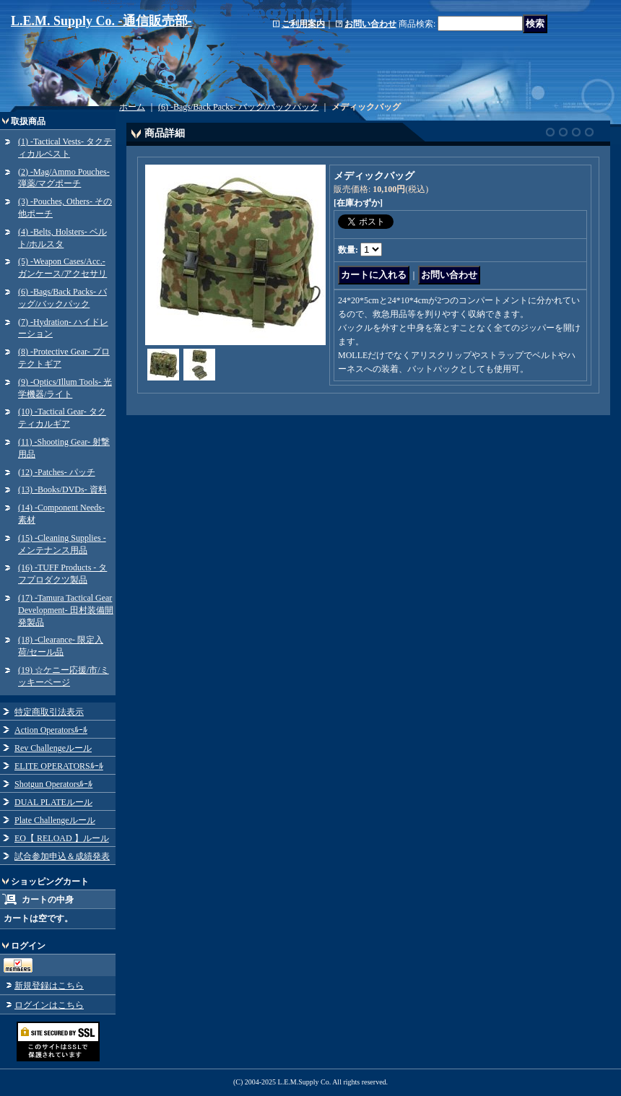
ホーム (132, 107)
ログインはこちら (49, 1005)
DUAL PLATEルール (53, 802)
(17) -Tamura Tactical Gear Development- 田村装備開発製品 (65, 610)
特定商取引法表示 (49, 712)
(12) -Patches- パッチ (56, 472)
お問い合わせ (370, 24)
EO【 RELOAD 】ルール (61, 838)
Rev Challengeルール (53, 748)
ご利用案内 (303, 24)
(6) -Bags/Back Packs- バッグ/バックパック (238, 107)
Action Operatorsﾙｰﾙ (50, 730)
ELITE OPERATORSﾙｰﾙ (58, 766)
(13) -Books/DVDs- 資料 (62, 489)
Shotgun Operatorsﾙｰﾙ (53, 784)
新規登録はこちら (49, 985)
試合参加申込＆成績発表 (62, 856)
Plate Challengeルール (54, 820)
